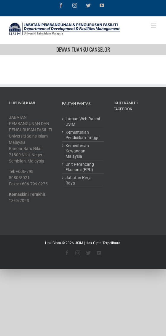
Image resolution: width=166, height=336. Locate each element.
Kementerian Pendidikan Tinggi (82, 135)
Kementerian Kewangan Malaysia (77, 151)
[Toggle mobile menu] (154, 26)
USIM (79, 243)
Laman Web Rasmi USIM (83, 121)
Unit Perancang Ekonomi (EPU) (80, 167)
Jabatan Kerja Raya (79, 180)
